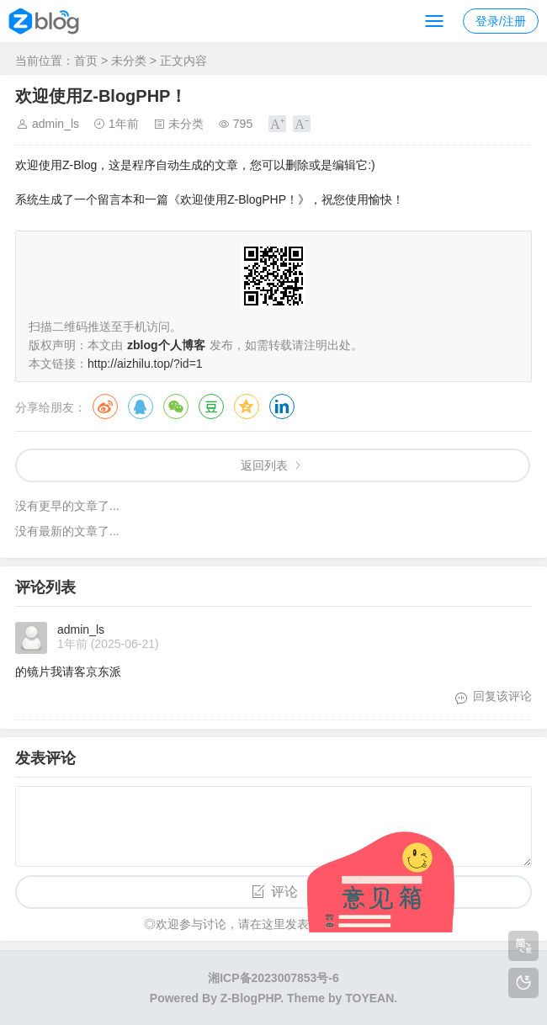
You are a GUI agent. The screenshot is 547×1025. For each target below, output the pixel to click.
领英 (282, 406)
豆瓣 (211, 406)
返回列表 (264, 465)
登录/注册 (500, 21)
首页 (86, 60)
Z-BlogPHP (250, 998)
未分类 (128, 60)
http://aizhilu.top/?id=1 (145, 363)
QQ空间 (246, 406)
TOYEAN (369, 998)
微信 (176, 406)
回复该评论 (502, 696)
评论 (284, 891)
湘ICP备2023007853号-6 (273, 978)
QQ (140, 406)
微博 (105, 406)
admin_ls (55, 123)
